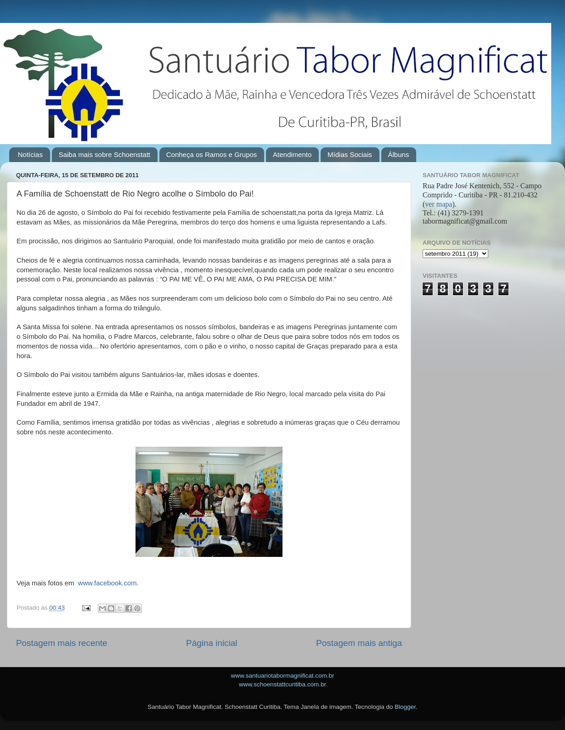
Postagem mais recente (61, 643)
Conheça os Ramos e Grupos (211, 154)
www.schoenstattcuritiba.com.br (282, 684)
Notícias (30, 154)
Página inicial (211, 643)
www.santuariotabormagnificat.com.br (282, 675)
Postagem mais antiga (359, 643)
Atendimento (292, 154)
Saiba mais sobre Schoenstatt (104, 154)
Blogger (405, 706)
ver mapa (438, 204)
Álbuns (398, 154)
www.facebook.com (107, 583)
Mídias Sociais (350, 154)
